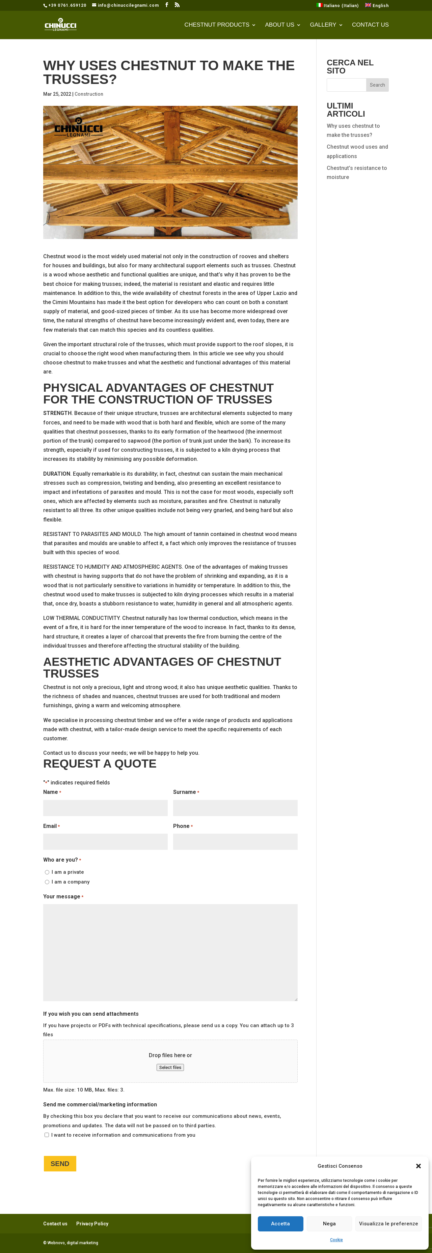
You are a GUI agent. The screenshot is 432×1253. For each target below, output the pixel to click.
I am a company (70, 882)
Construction (89, 94)
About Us (279, 25)
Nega (329, 1224)
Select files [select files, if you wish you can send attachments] (170, 1067)
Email (51, 826)
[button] (418, 1166)
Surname (186, 792)
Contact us (370, 25)
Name (52, 792)
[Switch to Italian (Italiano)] (338, 7)
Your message (63, 896)
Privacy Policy (92, 1223)
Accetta (280, 1224)
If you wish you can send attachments (91, 1014)
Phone (183, 826)
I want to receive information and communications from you (123, 1135)
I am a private (68, 872)
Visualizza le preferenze (388, 1224)
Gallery (323, 25)
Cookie (336, 1239)
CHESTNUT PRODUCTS (217, 25)
